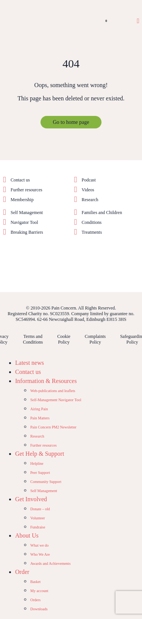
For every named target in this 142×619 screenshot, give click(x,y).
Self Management (27, 212)
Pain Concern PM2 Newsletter (53, 427)
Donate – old (40, 509)
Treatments (92, 232)
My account (39, 591)
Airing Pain (39, 409)
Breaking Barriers (27, 232)
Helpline (36, 463)
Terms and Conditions (33, 339)
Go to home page (71, 122)
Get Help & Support (39, 453)
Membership (22, 199)
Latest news (29, 363)
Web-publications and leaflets (52, 391)
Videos (88, 189)
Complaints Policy (95, 339)
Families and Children (102, 212)
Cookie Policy (63, 339)
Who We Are (40, 554)
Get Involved (31, 499)
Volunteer (37, 518)
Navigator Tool (24, 222)
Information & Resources (46, 381)
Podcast (89, 180)
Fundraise (37, 527)
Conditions (92, 222)
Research (90, 199)
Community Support (45, 482)
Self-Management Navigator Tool (55, 400)
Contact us (20, 180)
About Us (27, 535)
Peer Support (40, 473)
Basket (35, 582)
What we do (39, 545)
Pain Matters (40, 418)
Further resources (26, 189)
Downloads (39, 609)
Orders (35, 600)
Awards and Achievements (50, 563)
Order (22, 572)
